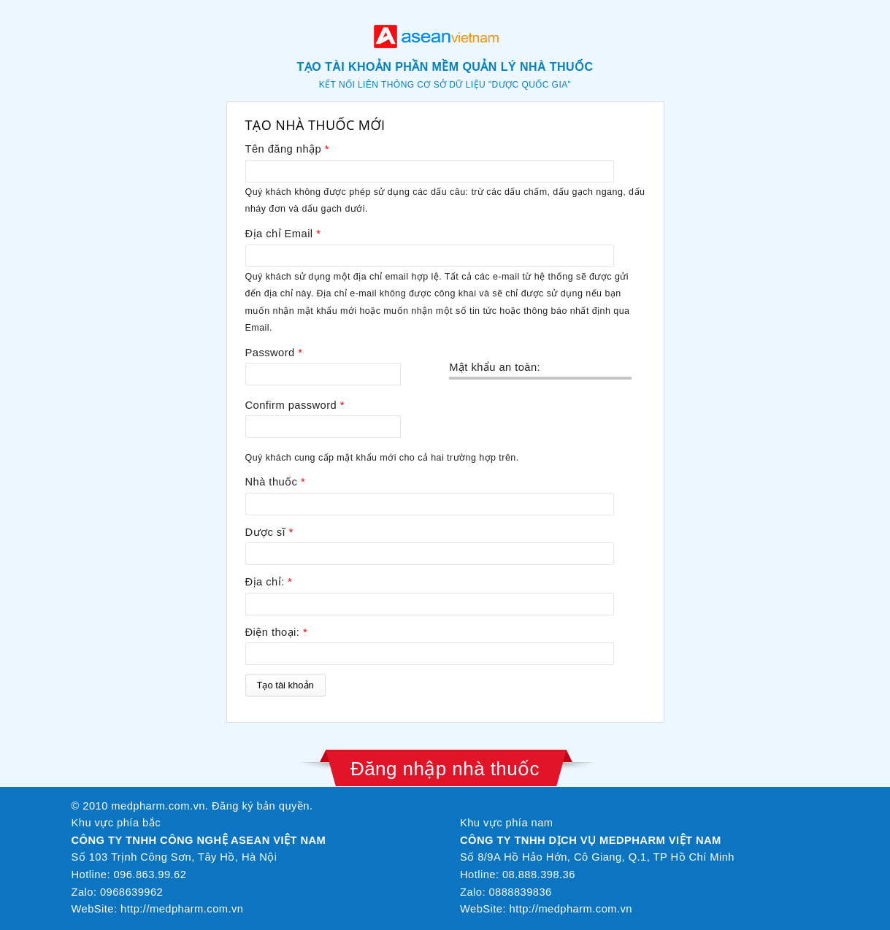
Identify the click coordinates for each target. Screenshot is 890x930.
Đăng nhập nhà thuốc (445, 769)
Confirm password (295, 405)
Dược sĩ (269, 532)
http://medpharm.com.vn (181, 909)
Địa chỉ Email (283, 233)
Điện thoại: (276, 632)
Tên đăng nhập (287, 149)
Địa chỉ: (269, 582)
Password (274, 352)
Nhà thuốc (275, 482)
